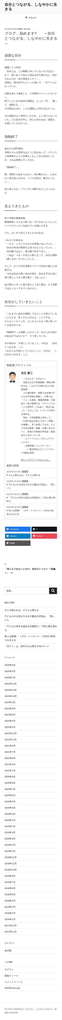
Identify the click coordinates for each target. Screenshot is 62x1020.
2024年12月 (11, 683)
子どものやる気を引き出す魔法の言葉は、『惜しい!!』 (31, 486)
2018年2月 (10, 913)
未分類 (25, 472)
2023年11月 (11, 690)
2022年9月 (10, 708)
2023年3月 (10, 702)
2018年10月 (11, 869)
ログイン (9, 969)
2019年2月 (10, 845)
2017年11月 (11, 931)
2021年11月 (11, 739)
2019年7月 (10, 826)
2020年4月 (10, 807)
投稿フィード (11, 975)
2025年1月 (10, 677)
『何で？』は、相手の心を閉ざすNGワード (27, 646)
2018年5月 (10, 894)
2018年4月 (10, 900)
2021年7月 (10, 752)
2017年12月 (11, 925)
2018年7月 (10, 882)
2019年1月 (10, 851)
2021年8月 (10, 745)
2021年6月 (10, 758)
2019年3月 (10, 838)
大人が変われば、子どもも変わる (24, 475)
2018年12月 (11, 857)
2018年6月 (10, 888)
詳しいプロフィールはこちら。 (36, 460)
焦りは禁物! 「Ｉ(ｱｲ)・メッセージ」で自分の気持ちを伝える (30, 512)
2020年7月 (10, 789)
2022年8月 (10, 714)
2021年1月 (10, 770)
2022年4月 (10, 721)
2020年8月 (10, 783)
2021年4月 (10, 764)
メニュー (31, 17)
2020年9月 (10, 776)
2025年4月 (10, 665)
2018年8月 (10, 876)
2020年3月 (10, 814)
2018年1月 (10, 919)
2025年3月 (10, 671)
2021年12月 (11, 733)
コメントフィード (14, 982)
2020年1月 (10, 820)
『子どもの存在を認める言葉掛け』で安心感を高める (31, 499)
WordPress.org (12, 988)
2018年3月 (10, 907)
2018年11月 (11, 863)
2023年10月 (11, 696)
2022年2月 (10, 727)
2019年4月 (10, 832)
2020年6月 (10, 795)
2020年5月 (10, 801)
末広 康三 (27, 29)
